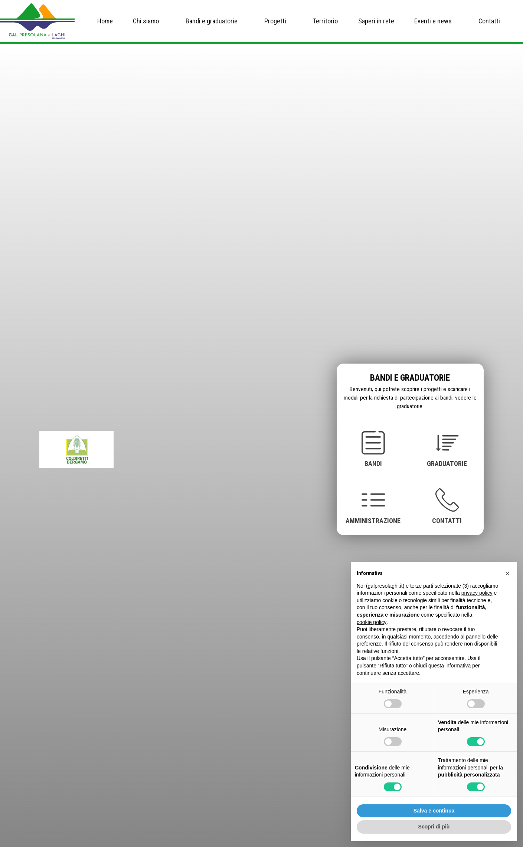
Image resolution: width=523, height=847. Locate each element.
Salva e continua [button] (434, 811)
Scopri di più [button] (434, 827)
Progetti (275, 21)
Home (105, 21)
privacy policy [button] (477, 593)
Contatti (489, 21)
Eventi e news (433, 21)
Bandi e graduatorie (212, 21)
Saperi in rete (376, 21)
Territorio (325, 21)
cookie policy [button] (371, 622)
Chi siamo (146, 21)
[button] (507, 574)
